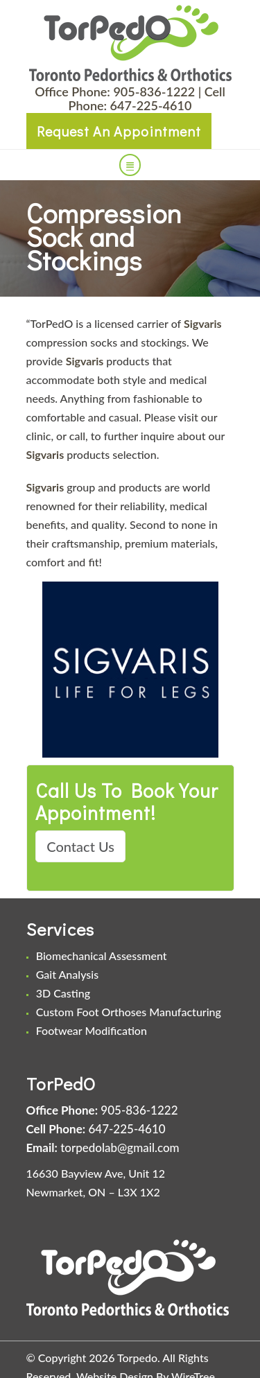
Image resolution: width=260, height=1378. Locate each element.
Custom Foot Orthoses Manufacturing (128, 1011)
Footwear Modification (91, 1030)
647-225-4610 (151, 105)
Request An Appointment (119, 131)
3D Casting (63, 993)
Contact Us (80, 846)
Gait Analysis (67, 974)
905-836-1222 (154, 91)
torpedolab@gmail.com (120, 1147)
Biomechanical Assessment (101, 955)
